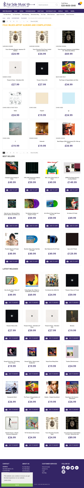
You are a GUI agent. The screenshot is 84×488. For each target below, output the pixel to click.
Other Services (51, 14)
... (20, 21)
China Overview (70, 14)
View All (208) (34, 21)
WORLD (60, 11)
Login (43, 471)
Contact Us (45, 469)
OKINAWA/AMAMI (30, 11)
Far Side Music (7, 14)
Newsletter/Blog (35, 14)
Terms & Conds (46, 467)
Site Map (44, 472)
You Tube (43, 14)
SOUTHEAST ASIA (51, 11)
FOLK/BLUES (24, 18)
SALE (15, 11)
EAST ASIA (41, 11)
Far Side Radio (16, 14)
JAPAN (21, 11)
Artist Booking (25, 14)
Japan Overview (60, 14)
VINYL (66, 11)
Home (4, 18)
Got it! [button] (17, 485)
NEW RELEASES (7, 11)
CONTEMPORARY (15, 18)
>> (27, 21)
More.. (73, 11)
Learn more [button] (7, 480)
